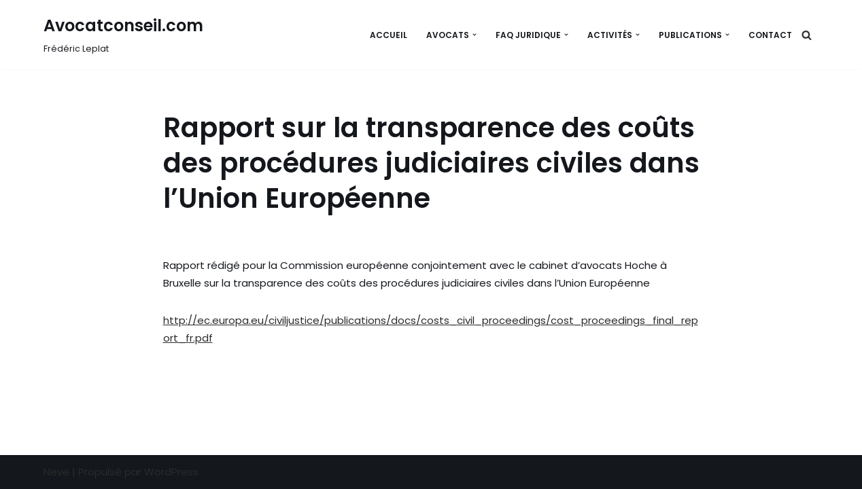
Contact (770, 35)
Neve (56, 472)
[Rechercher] (806, 35)
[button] (474, 35)
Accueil (388, 35)
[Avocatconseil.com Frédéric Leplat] (123, 34)
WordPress (171, 472)
